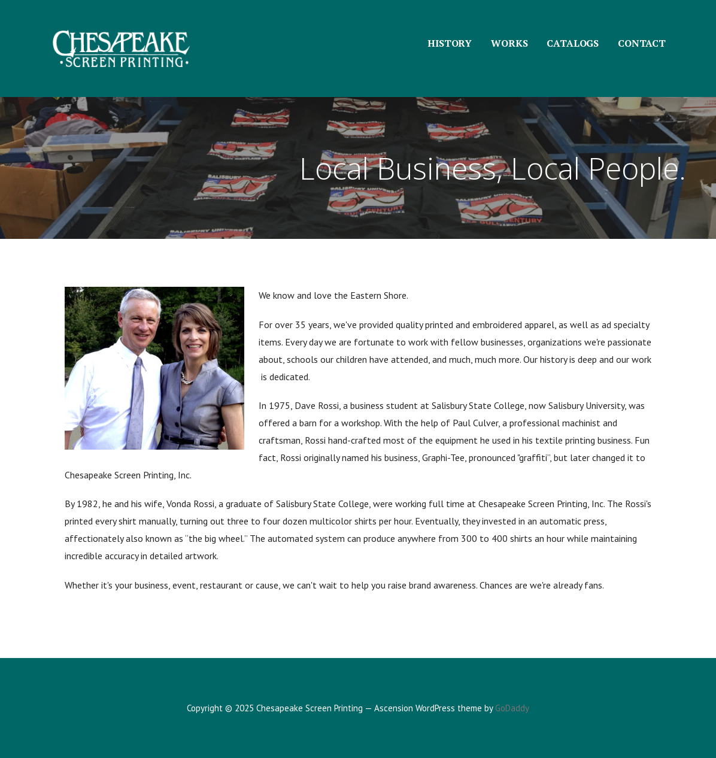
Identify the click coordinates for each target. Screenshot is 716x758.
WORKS (509, 43)
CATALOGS (573, 43)
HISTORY (449, 43)
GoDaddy (512, 708)
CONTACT (642, 43)
